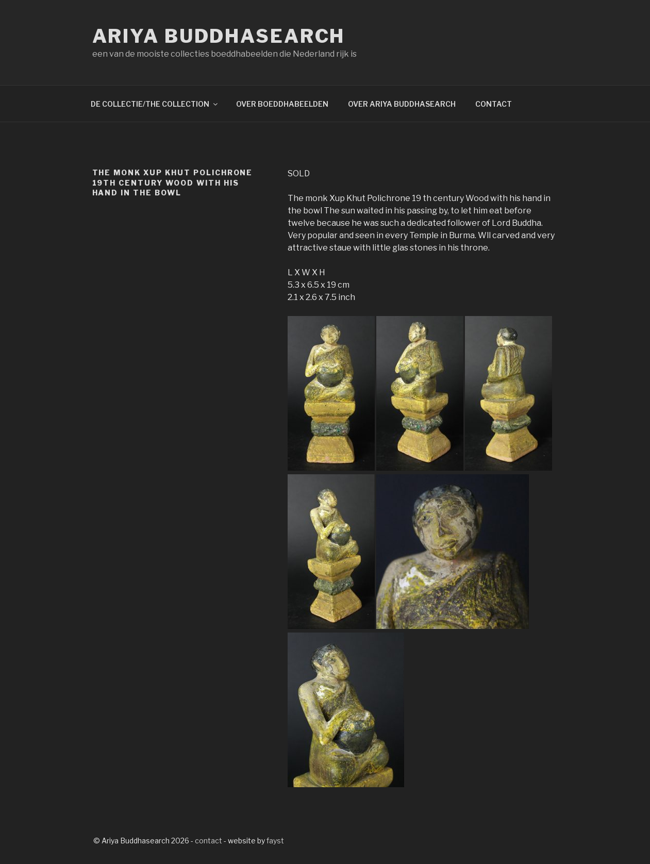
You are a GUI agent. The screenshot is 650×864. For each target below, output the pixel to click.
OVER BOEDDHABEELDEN (282, 103)
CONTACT (493, 103)
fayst (275, 840)
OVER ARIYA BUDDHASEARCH (402, 103)
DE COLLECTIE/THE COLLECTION (155, 103)
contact (208, 840)
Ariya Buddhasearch (218, 36)
